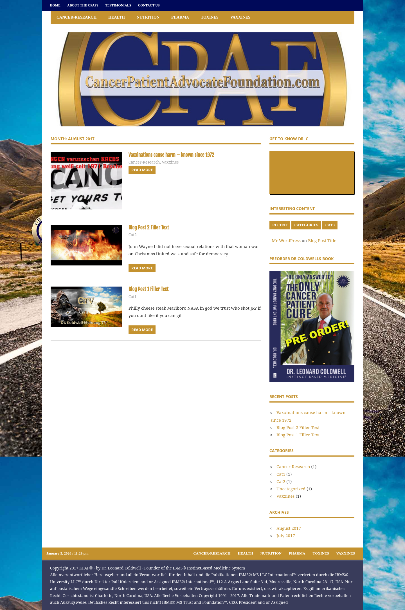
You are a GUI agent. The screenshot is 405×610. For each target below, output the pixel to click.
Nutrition (148, 17)
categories (306, 224)
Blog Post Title (322, 240)
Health (116, 17)
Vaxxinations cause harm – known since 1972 (177, 154)
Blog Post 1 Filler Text (151, 288)
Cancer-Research (76, 17)
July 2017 (285, 535)
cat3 (330, 224)
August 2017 (288, 528)
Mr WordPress (286, 240)
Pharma (180, 17)
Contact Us (148, 5)
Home (55, 5)
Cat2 (133, 234)
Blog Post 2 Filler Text (152, 227)
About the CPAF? (82, 5)
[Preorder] (311, 380)
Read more (142, 169)
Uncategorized (290, 488)
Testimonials (118, 5)
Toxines (210, 17)
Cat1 (133, 296)
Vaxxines (240, 17)
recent (279, 224)
